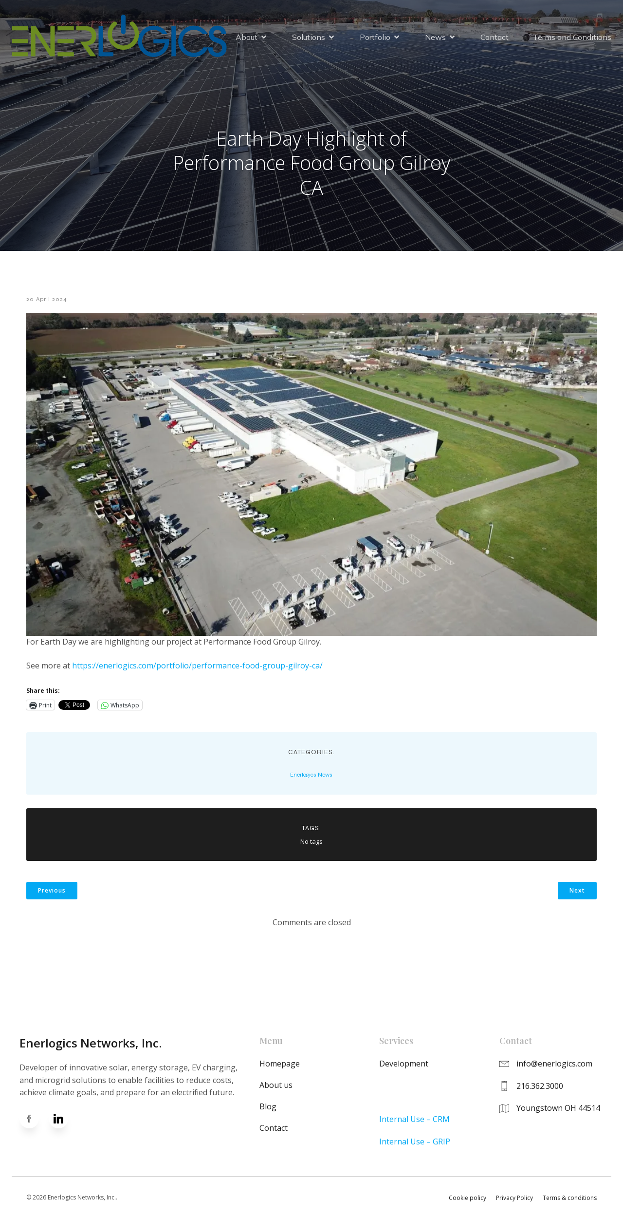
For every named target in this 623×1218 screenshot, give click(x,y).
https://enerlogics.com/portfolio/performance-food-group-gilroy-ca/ (197, 665)
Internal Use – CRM (414, 1119)
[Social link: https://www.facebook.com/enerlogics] (34, 1118)
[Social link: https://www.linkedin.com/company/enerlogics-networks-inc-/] (63, 1118)
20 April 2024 (46, 299)
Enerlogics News (311, 774)
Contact (494, 37)
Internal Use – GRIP (414, 1141)
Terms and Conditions (572, 37)
